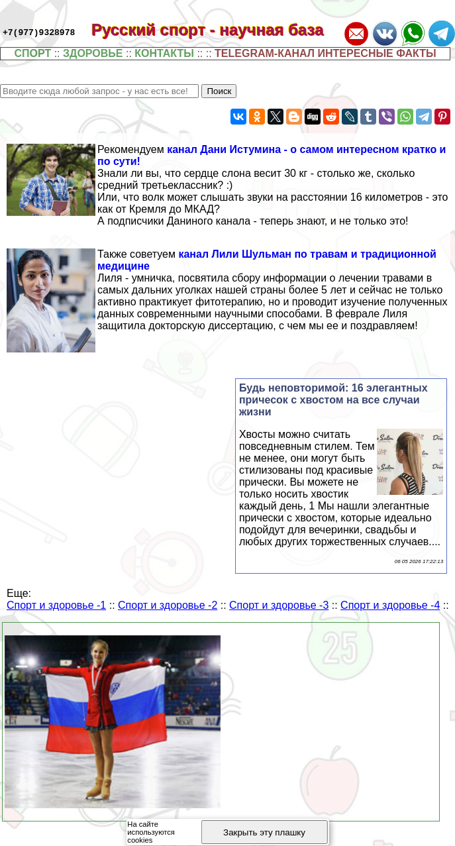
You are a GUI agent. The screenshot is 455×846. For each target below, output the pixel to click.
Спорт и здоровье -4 (390, 605)
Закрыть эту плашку (264, 832)
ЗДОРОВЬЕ (93, 53)
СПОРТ (32, 53)
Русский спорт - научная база (216, 29)
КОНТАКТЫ (164, 53)
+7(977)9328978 (39, 32)
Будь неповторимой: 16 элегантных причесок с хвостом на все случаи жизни (333, 399)
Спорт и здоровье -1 (56, 605)
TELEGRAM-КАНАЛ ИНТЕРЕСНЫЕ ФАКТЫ (325, 53)
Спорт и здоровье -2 (167, 605)
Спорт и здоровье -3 (279, 605)
